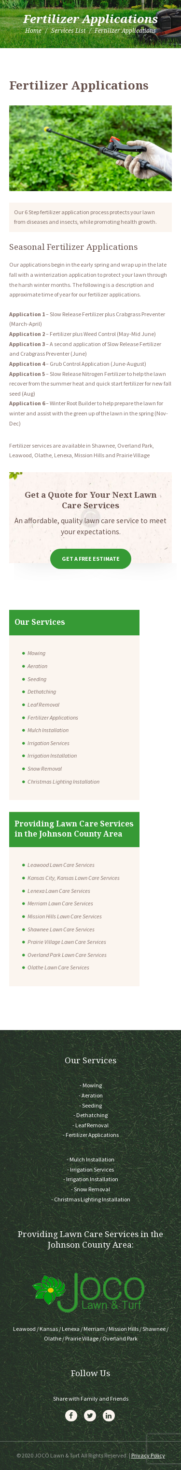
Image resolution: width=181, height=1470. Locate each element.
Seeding (37, 679)
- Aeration (91, 1095)
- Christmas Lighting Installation (90, 1199)
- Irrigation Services (90, 1169)
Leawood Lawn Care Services (61, 864)
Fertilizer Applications (53, 717)
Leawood (24, 1328)
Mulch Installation (48, 730)
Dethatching (42, 691)
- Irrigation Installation (90, 1179)
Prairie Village (81, 1338)
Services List (68, 30)
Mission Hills (124, 1328)
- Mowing (91, 1085)
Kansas (49, 1328)
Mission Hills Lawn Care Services (65, 916)
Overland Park (120, 1338)
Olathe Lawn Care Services (58, 967)
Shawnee (154, 1328)
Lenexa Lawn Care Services (59, 890)
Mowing (36, 653)
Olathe (52, 1338)
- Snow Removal (90, 1189)
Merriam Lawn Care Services (60, 903)
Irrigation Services (49, 743)
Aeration (37, 666)
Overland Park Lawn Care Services (67, 954)
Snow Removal (45, 768)
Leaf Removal (43, 704)
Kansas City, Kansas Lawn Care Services (74, 877)
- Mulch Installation (90, 1159)
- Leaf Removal (90, 1125)
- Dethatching (90, 1115)
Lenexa (71, 1328)
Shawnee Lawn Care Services (61, 929)
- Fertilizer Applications (91, 1134)
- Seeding (90, 1105)
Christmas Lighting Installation (63, 781)
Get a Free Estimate (91, 558)
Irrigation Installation (52, 755)
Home (33, 30)
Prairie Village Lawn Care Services (67, 941)
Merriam (94, 1328)
